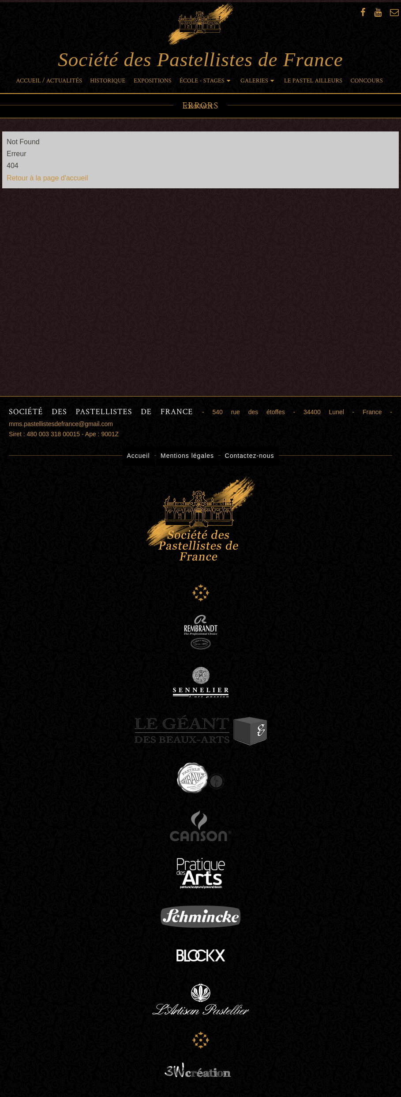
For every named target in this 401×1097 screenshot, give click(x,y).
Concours (367, 81)
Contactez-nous (249, 455)
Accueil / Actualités (49, 81)
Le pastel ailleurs (313, 81)
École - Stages (202, 81)
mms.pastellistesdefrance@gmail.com (61, 423)
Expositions (153, 81)
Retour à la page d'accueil (47, 178)
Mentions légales (187, 455)
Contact (199, 107)
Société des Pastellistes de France (200, 36)
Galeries (254, 81)
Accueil (138, 455)
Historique (107, 81)
